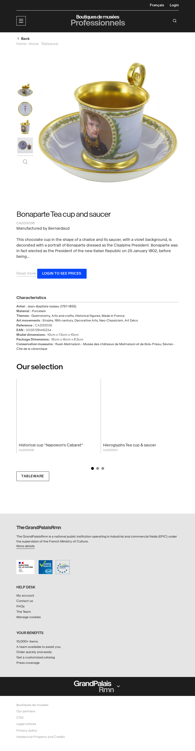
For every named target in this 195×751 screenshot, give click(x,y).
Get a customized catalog (35, 657)
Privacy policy (26, 730)
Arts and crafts (63, 316)
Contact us (24, 600)
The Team (23, 611)
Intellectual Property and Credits (40, 736)
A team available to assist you (38, 646)
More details (25, 546)
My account (25, 595)
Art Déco (131, 321)
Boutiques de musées (32, 704)
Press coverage (28, 662)
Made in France (113, 316)
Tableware (32, 477)
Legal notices (26, 724)
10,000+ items (27, 641)
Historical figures (87, 316)
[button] (21, 21)
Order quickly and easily (34, 652)
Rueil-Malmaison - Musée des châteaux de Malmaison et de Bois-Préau (108, 345)
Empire (48, 321)
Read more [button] (26, 274)
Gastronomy (40, 316)
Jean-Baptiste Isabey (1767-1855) (51, 307)
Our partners (25, 711)
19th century (64, 321)
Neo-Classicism (111, 321)
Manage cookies (28, 617)
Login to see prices (61, 274)
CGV (20, 717)
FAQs (20, 606)
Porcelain (39, 312)
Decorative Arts (86, 321)
